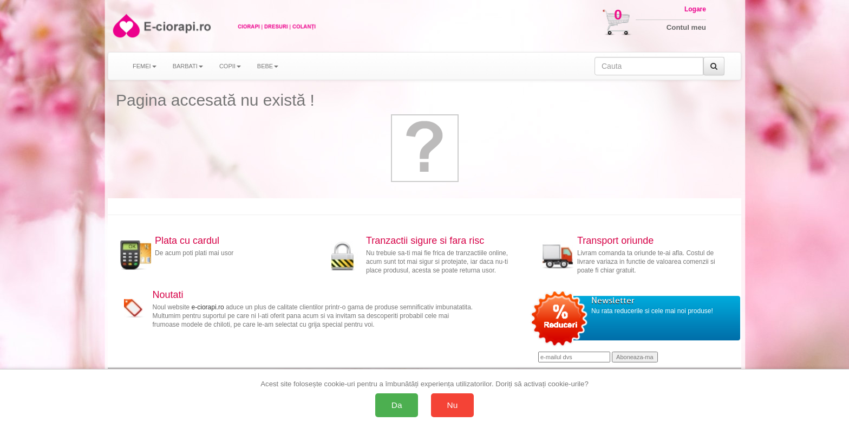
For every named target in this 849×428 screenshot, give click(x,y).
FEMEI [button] (144, 66)
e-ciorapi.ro (208, 307)
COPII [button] (230, 66)
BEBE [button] (267, 66)
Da (396, 405)
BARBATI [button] (188, 66)
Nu (452, 405)
